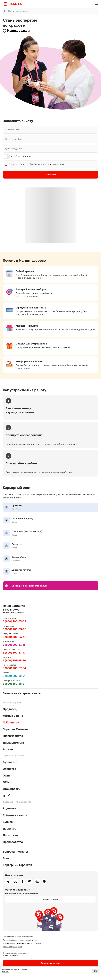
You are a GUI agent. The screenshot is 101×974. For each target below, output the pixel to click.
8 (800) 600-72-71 (14, 675)
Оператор (9, 768)
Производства (13, 842)
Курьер (8, 822)
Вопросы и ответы (15, 851)
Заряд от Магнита (15, 729)
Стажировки (12, 789)
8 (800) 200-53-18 (14, 644)
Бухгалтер (10, 762)
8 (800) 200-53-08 (14, 629)
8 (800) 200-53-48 (14, 637)
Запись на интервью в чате (21, 693)
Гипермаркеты (13, 736)
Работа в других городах (12, 947)
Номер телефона (14, 139)
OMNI (6, 782)
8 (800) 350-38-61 (14, 683)
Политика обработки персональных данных (20, 940)
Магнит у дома (13, 715)
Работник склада (15, 815)
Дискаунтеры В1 (14, 742)
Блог (6, 858)
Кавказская (18, 30)
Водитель (9, 808)
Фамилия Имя (12, 129)
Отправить (50, 174)
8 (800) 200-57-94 (14, 668)
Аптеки (8, 749)
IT (6, 795)
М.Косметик (11, 722)
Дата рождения (13, 148)
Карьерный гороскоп (17, 865)
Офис (7, 775)
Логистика (10, 835)
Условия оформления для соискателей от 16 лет (22, 943)
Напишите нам (50, 899)
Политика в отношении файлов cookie (18, 937)
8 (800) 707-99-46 (14, 660)
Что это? (5, 972)
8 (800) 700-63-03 (14, 621)
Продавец (10, 709)
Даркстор (9, 828)
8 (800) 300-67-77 (14, 652)
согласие (20, 164)
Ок (95, 971)
